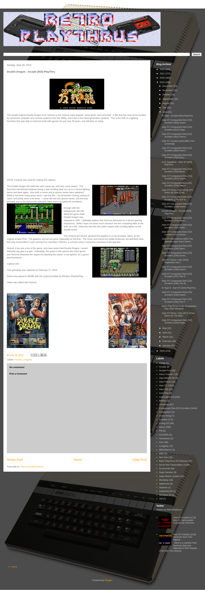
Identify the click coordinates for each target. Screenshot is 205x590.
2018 (162, 351)
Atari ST (163, 385)
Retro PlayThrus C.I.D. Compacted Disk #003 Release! (179, 307)
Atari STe (163, 389)
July (164, 107)
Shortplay (163, 480)
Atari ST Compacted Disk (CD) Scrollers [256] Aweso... (177, 184)
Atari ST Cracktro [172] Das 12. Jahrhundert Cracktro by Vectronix (184, 520)
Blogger (108, 580)
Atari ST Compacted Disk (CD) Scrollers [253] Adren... (177, 219)
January (166, 345)
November (167, 90)
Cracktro (163, 419)
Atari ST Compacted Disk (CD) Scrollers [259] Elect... (177, 156)
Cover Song (165, 415)
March (165, 337)
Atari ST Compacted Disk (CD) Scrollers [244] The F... (177, 300)
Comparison (165, 412)
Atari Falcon (165, 381)
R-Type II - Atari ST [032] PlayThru (179, 288)
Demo (162, 427)
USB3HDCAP (166, 491)
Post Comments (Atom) (32, 466)
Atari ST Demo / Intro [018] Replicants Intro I (175, 261)
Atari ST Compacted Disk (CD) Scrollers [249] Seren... (177, 254)
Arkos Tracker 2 (167, 374)
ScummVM (164, 468)
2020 (162, 78)
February (167, 341)
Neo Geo (163, 457)
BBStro (162, 400)
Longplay (27, 359)
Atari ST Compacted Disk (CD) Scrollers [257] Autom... (177, 177)
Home (77, 459)
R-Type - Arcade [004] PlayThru (177, 115)
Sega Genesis (166, 472)
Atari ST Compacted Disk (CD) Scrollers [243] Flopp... (177, 321)
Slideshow (164, 483)
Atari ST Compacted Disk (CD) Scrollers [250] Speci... (177, 247)
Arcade (18, 359)
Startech (163, 487)
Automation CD (166, 397)
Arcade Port (165, 370)
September (168, 99)
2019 (162, 82)
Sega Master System (169, 476)
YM (160, 498)
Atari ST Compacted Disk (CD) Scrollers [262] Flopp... (177, 128)
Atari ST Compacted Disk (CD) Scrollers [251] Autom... (177, 233)
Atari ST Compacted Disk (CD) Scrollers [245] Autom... (177, 293)
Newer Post (15, 459)
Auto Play (164, 393)
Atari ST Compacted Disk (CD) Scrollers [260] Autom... (177, 149)
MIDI (161, 453)
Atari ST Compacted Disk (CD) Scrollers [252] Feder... (177, 226)
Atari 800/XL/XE (167, 378)
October (166, 94)
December (167, 86)
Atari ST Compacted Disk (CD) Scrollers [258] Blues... (177, 170)
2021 (162, 73)
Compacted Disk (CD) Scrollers (174, 408)
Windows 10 (165, 495)
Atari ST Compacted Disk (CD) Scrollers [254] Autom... (177, 205)
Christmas (164, 404)
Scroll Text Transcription (171, 464)
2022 (162, 69)
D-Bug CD (164, 423)
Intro (161, 442)
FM (160, 430)
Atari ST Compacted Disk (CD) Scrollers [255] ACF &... (177, 198)
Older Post (139, 459)
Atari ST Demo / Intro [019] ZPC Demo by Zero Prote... (177, 191)
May (164, 328)
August (166, 103)
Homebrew (164, 438)
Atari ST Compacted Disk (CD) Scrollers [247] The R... (177, 275)
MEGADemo (165, 449)
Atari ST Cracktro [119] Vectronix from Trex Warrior (184, 537)
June (165, 112)
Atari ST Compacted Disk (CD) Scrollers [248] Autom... (177, 268)
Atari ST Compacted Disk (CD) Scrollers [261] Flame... (177, 135)
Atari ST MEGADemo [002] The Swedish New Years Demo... (177, 240)
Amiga (162, 363)
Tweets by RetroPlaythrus (169, 509)
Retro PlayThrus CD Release (173, 461)
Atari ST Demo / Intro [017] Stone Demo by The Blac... (178, 314)
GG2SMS (164, 434)
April (165, 332)
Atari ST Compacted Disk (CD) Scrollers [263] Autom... (177, 121)
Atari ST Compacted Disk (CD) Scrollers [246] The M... (177, 282)
